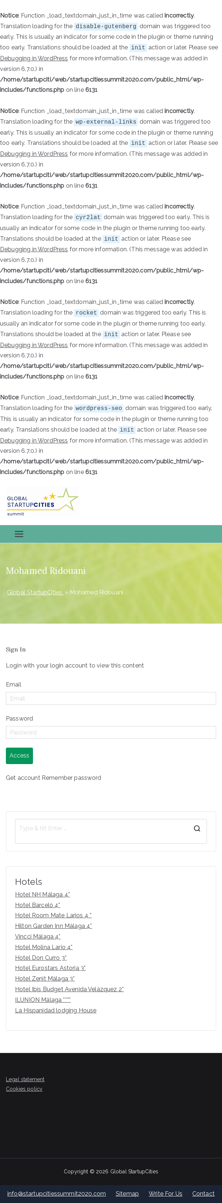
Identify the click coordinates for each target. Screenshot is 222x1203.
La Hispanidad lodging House (55, 1010)
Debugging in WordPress (34, 58)
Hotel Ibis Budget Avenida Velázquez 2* (69, 989)
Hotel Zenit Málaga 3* (45, 978)
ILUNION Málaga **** (43, 999)
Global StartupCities (134, 1171)
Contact (203, 1193)
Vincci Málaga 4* (38, 936)
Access (19, 755)
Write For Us (165, 1193)
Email (13, 684)
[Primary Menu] (19, 534)
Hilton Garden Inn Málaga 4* (53, 925)
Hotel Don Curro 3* (41, 957)
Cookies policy (24, 1089)
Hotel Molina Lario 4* (44, 947)
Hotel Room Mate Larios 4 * (53, 915)
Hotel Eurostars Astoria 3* (50, 968)
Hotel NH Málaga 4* (42, 894)
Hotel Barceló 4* (37, 905)
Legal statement (25, 1079)
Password (19, 718)
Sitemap (127, 1193)
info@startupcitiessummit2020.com (56, 1193)
